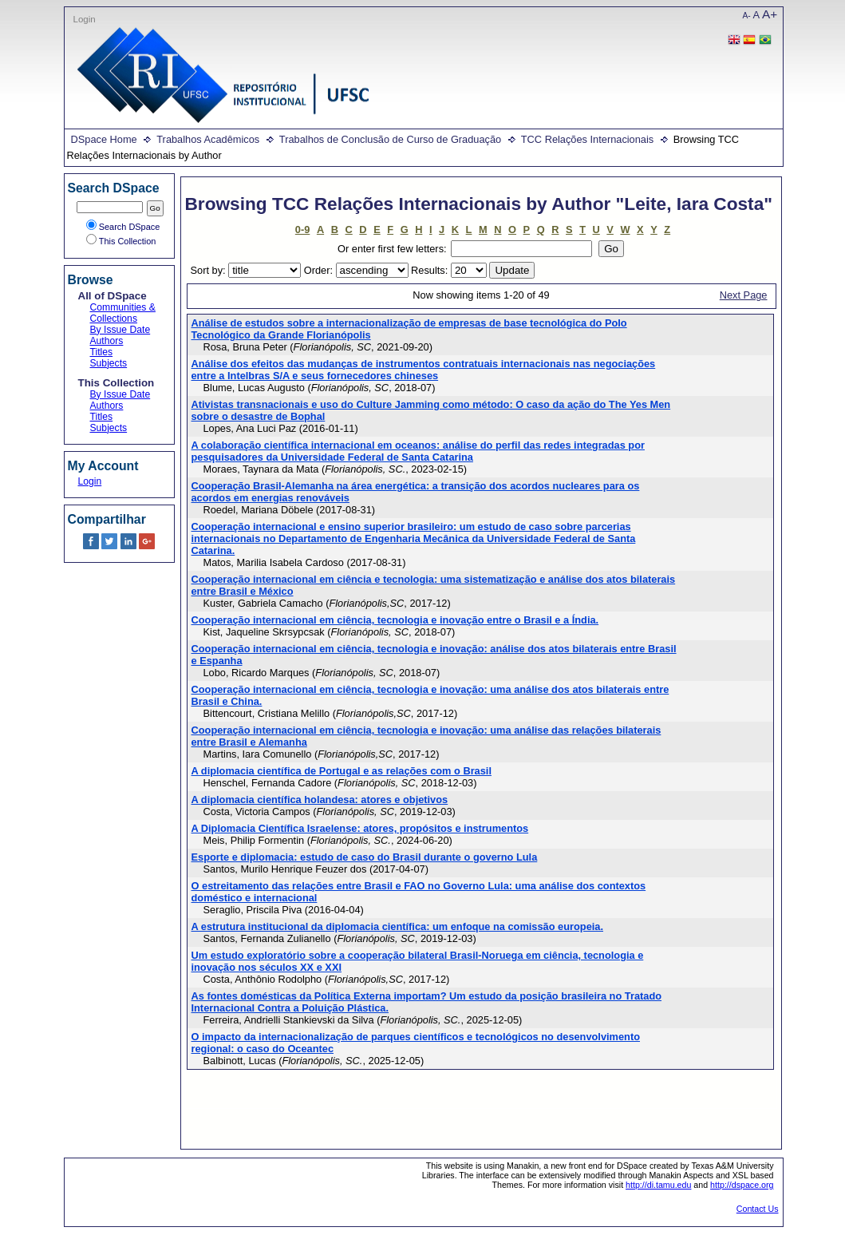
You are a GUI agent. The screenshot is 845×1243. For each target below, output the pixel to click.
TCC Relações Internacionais (587, 139)
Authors (107, 340)
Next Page (744, 295)
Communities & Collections (123, 313)
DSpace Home (104, 139)
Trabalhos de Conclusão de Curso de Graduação (390, 139)
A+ (769, 14)
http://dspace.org (741, 1185)
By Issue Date (120, 329)
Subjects (109, 363)
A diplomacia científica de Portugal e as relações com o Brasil (342, 771)
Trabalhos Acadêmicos (207, 139)
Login (84, 19)
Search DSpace (123, 227)
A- (747, 15)
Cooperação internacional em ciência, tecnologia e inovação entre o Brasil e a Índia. (395, 620)
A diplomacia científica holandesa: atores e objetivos (320, 800)
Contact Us (757, 1208)
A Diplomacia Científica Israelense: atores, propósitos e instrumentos (360, 828)
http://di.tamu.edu (658, 1185)
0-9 (302, 230)
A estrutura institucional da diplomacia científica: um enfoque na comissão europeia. (398, 926)
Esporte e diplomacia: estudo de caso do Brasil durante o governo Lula (365, 857)
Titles (101, 352)
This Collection (121, 241)
